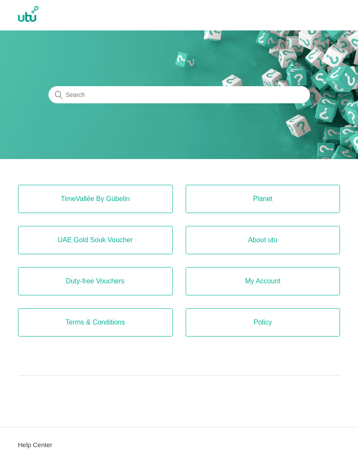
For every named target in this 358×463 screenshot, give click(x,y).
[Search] (179, 94)
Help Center (35, 444)
